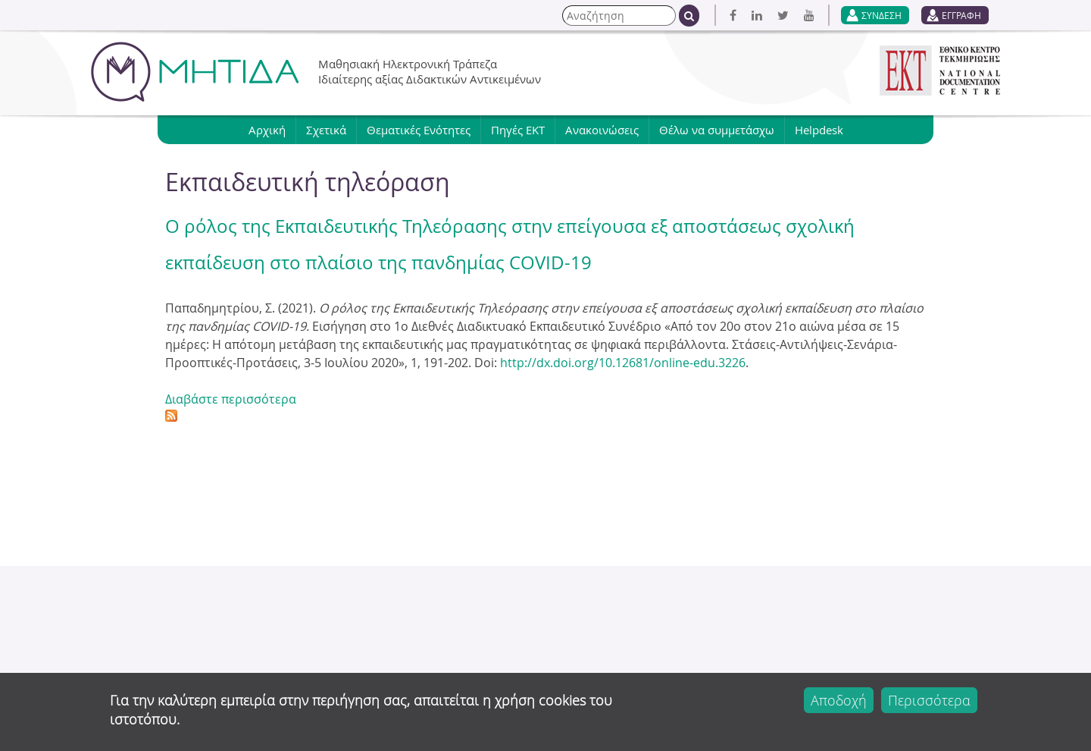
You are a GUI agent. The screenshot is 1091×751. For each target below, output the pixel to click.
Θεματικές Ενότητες (418, 129)
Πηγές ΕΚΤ (518, 129)
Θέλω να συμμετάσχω (716, 129)
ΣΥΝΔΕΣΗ (881, 15)
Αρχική (267, 129)
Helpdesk (819, 129)
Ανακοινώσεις (602, 129)
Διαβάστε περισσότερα (230, 399)
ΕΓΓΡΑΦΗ (961, 15)
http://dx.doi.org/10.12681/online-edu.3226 (623, 362)
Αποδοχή (839, 700)
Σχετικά (326, 129)
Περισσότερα (929, 700)
